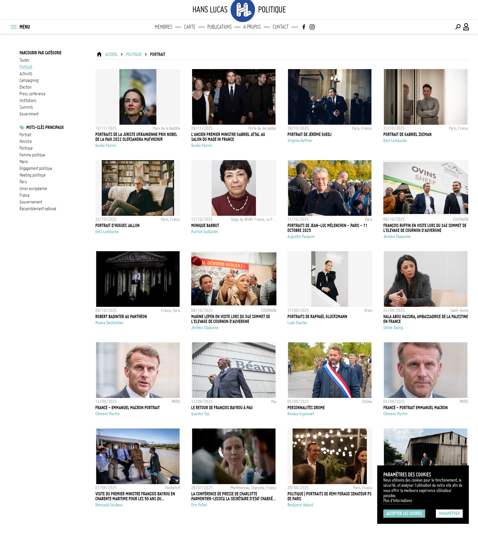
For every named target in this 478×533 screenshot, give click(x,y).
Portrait (25, 135)
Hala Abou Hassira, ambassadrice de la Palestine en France (425, 319)
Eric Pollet (199, 505)
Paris (23, 182)
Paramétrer (449, 513)
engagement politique (36, 168)
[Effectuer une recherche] (458, 27)
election (25, 87)
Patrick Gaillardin (204, 231)
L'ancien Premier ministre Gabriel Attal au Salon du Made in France (228, 137)
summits (26, 107)
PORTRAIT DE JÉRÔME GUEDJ (309, 134)
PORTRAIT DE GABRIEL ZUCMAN (407, 134)
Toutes (24, 60)
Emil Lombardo (395, 140)
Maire (24, 161)
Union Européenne (33, 188)
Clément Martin (107, 414)
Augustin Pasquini (301, 236)
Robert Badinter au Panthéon (121, 316)
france (25, 195)
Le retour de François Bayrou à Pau (222, 407)
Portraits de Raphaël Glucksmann (317, 316)
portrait (26, 67)
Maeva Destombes (109, 322)
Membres (163, 27)
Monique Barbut (205, 225)
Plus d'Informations (397, 500)
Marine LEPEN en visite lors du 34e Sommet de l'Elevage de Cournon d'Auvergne (230, 319)
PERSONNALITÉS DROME (306, 407)
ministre (26, 141)
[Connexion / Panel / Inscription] (466, 27)
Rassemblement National (38, 208)
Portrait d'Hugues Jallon (117, 225)
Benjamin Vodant (300, 505)
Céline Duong (393, 327)
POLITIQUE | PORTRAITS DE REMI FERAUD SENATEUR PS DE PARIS (329, 496)
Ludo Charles (297, 322)
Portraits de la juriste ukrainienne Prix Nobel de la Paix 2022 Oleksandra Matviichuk (136, 137)
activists (26, 73)
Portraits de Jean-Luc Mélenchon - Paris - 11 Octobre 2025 (327, 228)
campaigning (29, 80)
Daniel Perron (105, 145)
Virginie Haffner (299, 140)
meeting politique (33, 175)
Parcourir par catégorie (40, 53)
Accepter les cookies (404, 513)
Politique (26, 148)
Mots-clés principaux (45, 127)
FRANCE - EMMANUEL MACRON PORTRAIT (127, 407)
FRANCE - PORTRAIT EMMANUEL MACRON (415, 407)
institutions (28, 100)
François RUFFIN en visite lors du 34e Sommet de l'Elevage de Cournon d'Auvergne (424, 228)
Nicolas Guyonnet (300, 414)
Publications (219, 27)
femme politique (32, 155)
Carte (189, 27)
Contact (281, 27)
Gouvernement (31, 202)
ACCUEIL (111, 54)
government (29, 114)
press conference (33, 94)
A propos (252, 27)
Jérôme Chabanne (396, 236)
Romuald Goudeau (109, 505)
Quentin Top (200, 414)
